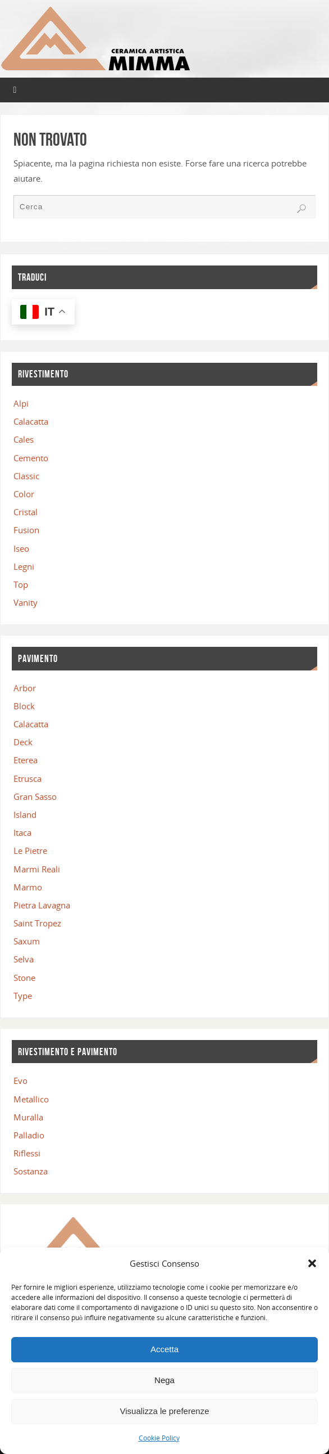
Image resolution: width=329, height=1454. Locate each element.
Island (24, 814)
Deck (23, 742)
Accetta (164, 1349)
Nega (164, 1380)
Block (24, 706)
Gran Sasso (35, 796)
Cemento (30, 457)
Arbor (24, 688)
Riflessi (26, 1153)
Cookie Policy (159, 1438)
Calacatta (30, 421)
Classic (26, 475)
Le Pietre (30, 850)
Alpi (21, 403)
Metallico (31, 1099)
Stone (24, 977)
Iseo (21, 548)
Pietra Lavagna (41, 905)
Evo (20, 1080)
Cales (23, 439)
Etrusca (27, 778)
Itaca (22, 832)
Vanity (25, 602)
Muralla (28, 1117)
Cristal (25, 511)
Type (22, 995)
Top (20, 584)
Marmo (27, 887)
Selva (23, 959)
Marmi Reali (36, 869)
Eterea (25, 760)
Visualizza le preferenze (164, 1411)
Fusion (26, 529)
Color (23, 493)
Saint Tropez (37, 923)
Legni (23, 566)
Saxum (26, 941)
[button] (312, 1263)
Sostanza (30, 1171)
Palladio (28, 1135)
